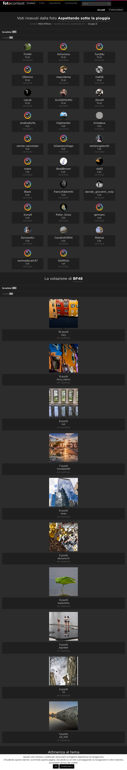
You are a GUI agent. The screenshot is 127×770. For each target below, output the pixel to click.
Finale (7, 37)
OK (55, 766)
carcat (27, 100)
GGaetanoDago (63, 146)
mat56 (99, 77)
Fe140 (27, 54)
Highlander (63, 123)
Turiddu (99, 54)
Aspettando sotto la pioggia (84, 18)
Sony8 (28, 215)
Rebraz (99, 238)
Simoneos (63, 54)
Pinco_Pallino (63, 380)
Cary (63, 335)
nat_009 (63, 737)
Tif (63, 692)
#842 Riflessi (44, 24)
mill (63, 424)
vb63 (99, 169)
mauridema (63, 77)
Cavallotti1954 (63, 238)
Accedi (101, 10)
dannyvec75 (63, 559)
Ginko (64, 514)
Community (71, 3)
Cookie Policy (67, 766)
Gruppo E (92, 24)
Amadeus (99, 123)
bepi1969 (63, 648)
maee (27, 169)
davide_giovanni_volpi (99, 192)
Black (27, 192)
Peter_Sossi (63, 215)
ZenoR (99, 100)
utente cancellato (28, 146)
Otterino (27, 77)
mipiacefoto (64, 603)
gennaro (99, 215)
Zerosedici (27, 238)
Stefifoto (63, 261)
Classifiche (54, 3)
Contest (31, 3)
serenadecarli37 (28, 261)
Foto (42, 3)
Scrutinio (9, 32)
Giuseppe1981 (63, 469)
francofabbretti (63, 192)
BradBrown (63, 169)
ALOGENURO (63, 100)
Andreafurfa (27, 123)
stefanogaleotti (99, 146)
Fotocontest (13, 3)
